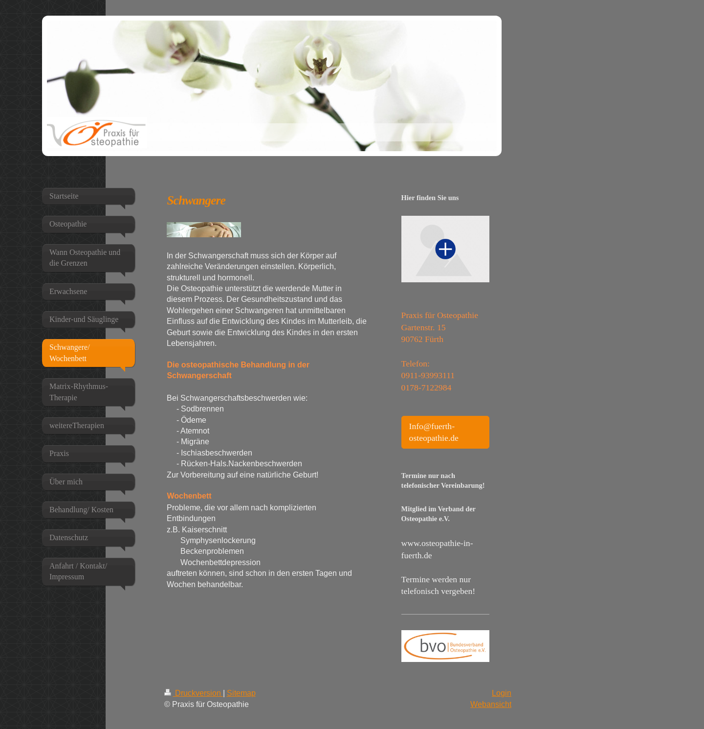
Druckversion (193, 692)
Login (501, 692)
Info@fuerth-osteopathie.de (434, 432)
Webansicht (490, 704)
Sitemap (241, 692)
